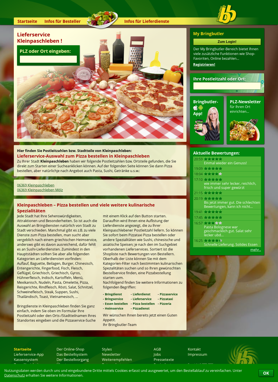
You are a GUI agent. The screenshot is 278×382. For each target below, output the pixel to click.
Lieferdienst (141, 294)
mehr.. (255, 249)
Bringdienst (113, 294)
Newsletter (111, 354)
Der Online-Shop (70, 349)
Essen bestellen (116, 304)
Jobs (157, 354)
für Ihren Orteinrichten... (245, 120)
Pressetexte (164, 359)
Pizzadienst (141, 308)
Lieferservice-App (29, 354)
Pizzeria (165, 304)
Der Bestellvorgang (73, 359)
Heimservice (114, 308)
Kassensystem (26, 359)
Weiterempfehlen (117, 359)
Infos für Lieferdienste (146, 21)
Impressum (197, 354)
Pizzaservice (169, 294)
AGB (157, 349)
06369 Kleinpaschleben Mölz (40, 190)
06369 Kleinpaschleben (35, 185)
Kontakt (194, 349)
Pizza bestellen (144, 304)
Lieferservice (142, 299)
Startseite (27, 21)
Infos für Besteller (62, 21)
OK (266, 373)
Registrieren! (204, 64)
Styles (107, 349)
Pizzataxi (166, 299)
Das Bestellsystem (72, 354)
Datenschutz (14, 375)
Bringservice (114, 299)
